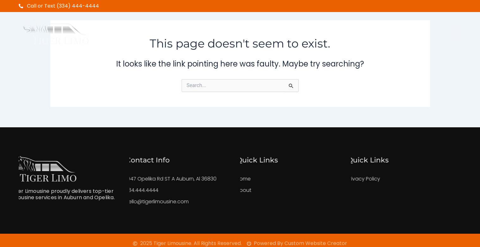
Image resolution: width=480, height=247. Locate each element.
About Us (182, 28)
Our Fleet (284, 28)
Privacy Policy (350, 178)
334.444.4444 (129, 190)
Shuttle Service (233, 28)
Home (147, 28)
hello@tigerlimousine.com (144, 201)
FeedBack (326, 28)
